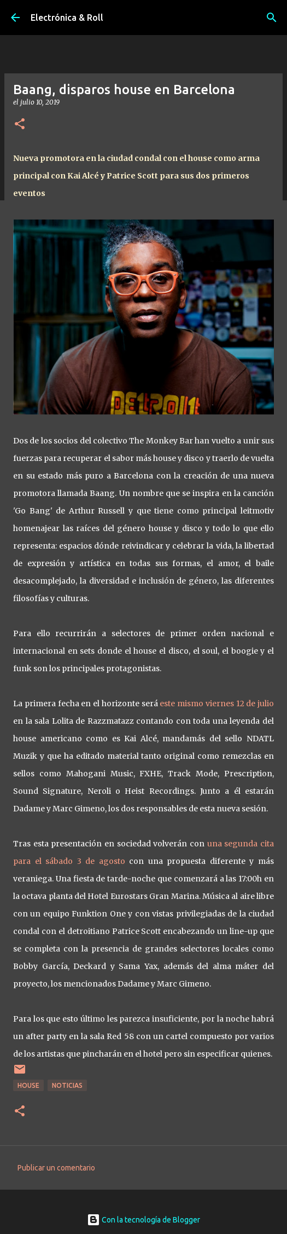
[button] (19, 124)
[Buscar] (271, 17)
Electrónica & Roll (67, 17)
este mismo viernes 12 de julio (217, 703)
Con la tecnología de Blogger (143, 1219)
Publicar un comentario (56, 1167)
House (28, 1085)
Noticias (67, 1085)
